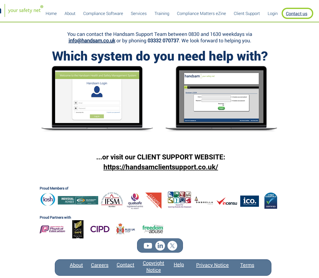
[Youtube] (148, 246)
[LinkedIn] (160, 246)
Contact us (296, 13)
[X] (172, 246)
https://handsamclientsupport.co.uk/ (160, 167)
